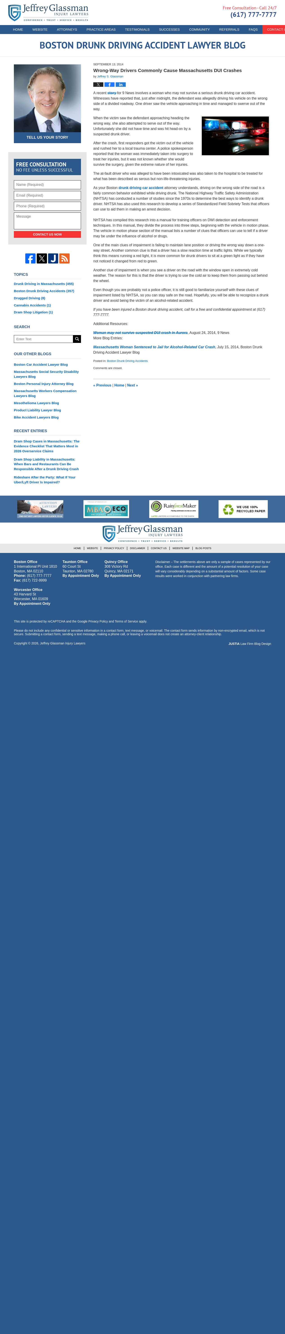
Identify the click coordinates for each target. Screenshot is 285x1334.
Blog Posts (203, 548)
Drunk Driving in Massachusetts (44, 284)
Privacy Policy (114, 548)
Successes (169, 29)
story (112, 93)
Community (199, 29)
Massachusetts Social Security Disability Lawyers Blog (46, 374)
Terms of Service (126, 621)
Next (132, 385)
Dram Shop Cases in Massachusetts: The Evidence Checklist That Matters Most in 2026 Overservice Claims (46, 446)
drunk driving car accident (141, 188)
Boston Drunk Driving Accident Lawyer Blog (48, 12)
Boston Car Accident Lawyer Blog (41, 364)
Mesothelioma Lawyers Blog (36, 403)
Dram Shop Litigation (33, 312)
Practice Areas (101, 29)
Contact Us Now (47, 234)
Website (40, 29)
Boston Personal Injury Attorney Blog (44, 384)
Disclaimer (137, 548)
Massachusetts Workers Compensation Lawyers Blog (45, 393)
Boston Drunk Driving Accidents (127, 361)
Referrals (229, 29)
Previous (102, 385)
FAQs (253, 29)
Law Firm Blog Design (249, 644)
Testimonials (137, 29)
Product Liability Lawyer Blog (37, 410)
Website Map (180, 548)
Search (77, 339)
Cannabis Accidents (32, 305)
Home (18, 29)
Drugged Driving (29, 298)
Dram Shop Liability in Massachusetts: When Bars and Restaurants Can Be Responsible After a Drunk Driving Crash (46, 464)
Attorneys (67, 29)
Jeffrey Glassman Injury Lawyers (62, 643)
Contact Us (159, 548)
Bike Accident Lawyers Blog (36, 417)
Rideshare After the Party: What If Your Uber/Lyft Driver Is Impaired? (45, 479)
